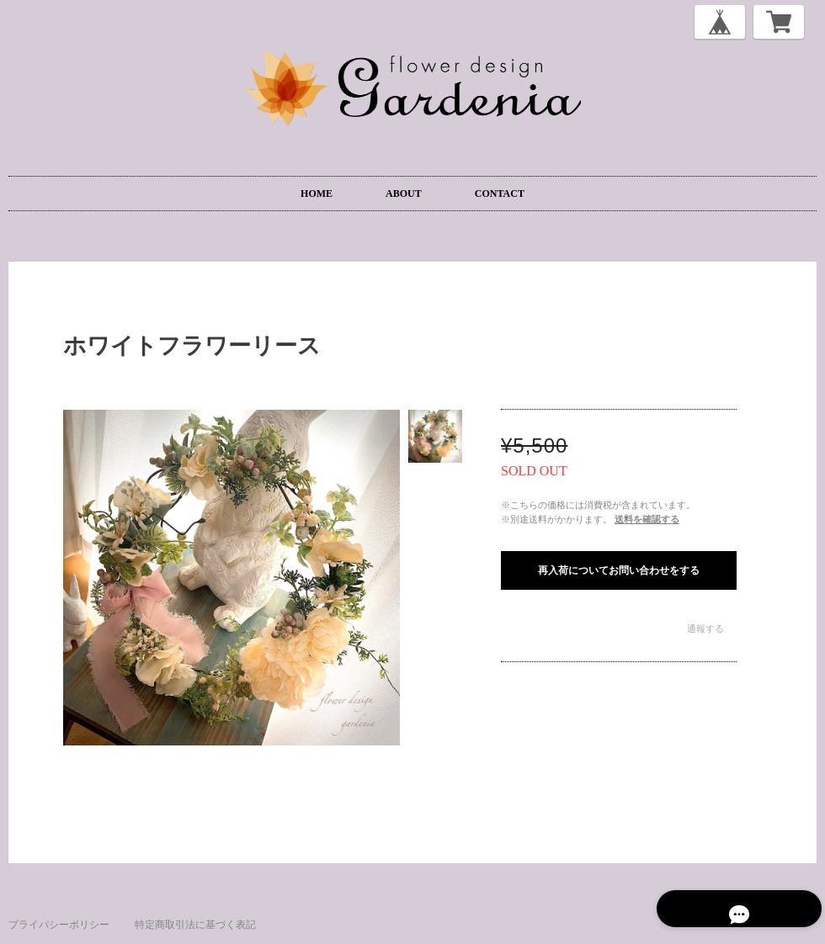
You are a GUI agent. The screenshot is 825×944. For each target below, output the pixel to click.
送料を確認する (647, 519)
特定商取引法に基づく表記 (195, 925)
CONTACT (499, 193)
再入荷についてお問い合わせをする (619, 570)
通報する (705, 628)
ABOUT (404, 193)
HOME (317, 193)
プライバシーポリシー (58, 925)
